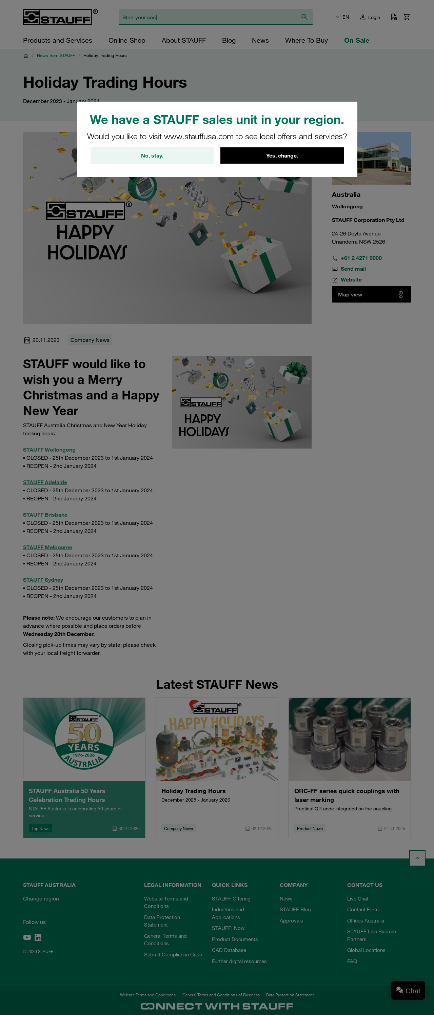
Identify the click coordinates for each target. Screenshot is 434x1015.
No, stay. (152, 155)
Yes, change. (282, 155)
